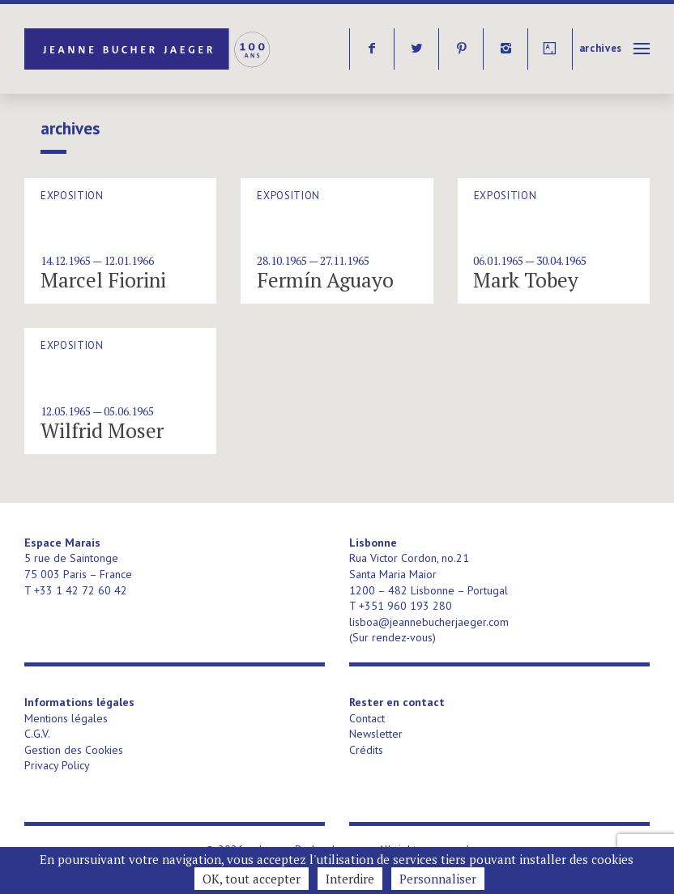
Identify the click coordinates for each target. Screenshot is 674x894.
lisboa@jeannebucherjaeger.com (429, 622)
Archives (600, 48)
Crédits (366, 750)
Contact (367, 718)
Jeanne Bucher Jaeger (148, 49)
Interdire (350, 879)
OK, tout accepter (252, 879)
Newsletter (376, 733)
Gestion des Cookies (73, 750)
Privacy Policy (57, 765)
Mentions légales (66, 718)
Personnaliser (437, 879)
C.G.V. (37, 733)
